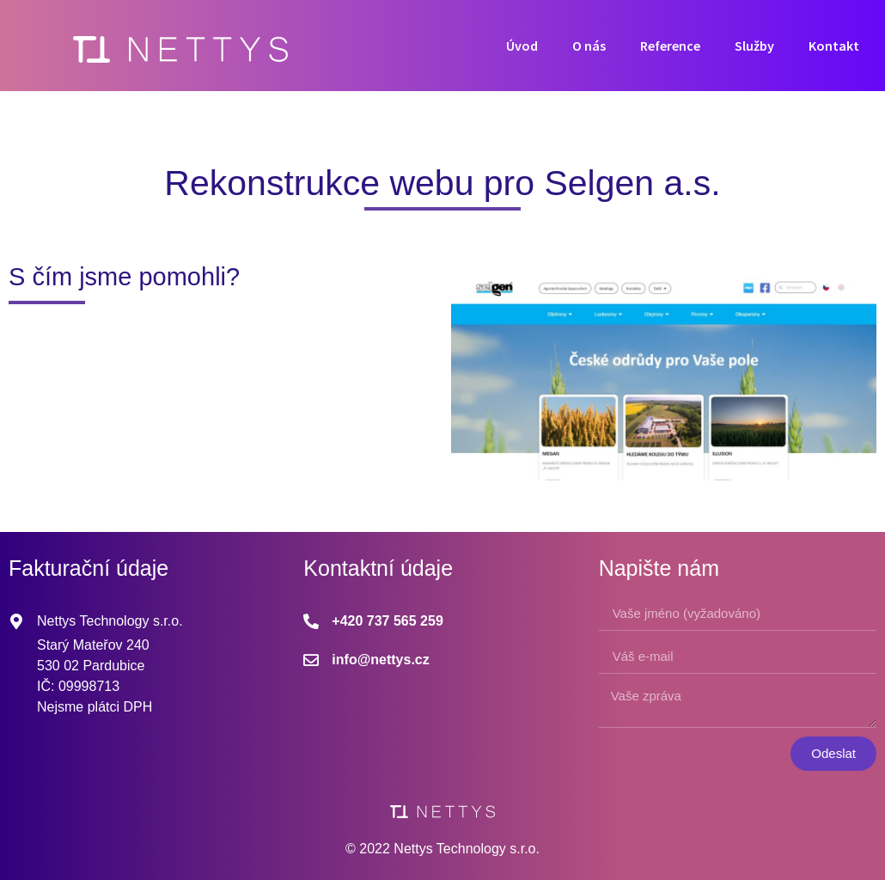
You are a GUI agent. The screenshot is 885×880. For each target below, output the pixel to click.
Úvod (522, 45)
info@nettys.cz (380, 659)
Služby (754, 45)
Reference (670, 45)
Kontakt (834, 45)
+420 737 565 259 (387, 621)
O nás (589, 45)
